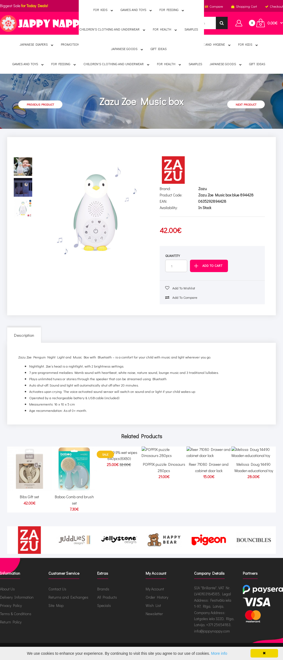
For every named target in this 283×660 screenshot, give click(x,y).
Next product (246, 104)
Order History (157, 597)
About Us (7, 588)
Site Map (56, 605)
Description (24, 335)
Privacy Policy (11, 605)
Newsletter (154, 613)
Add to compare (181, 297)
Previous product (40, 104)
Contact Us (57, 588)
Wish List (153, 605)
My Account (155, 588)
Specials (104, 605)
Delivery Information (17, 597)
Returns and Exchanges (68, 597)
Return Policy (10, 622)
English (105, 6)
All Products (107, 597)
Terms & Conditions (15, 613)
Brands (103, 588)
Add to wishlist (180, 288)
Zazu (202, 188)
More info (219, 653)
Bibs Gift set (29, 496)
